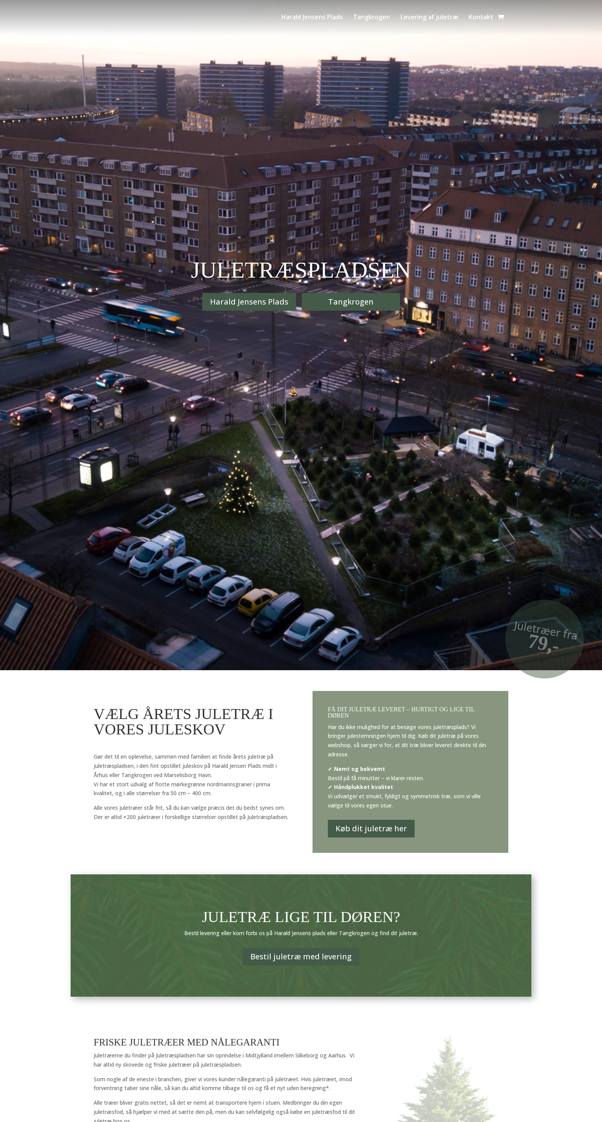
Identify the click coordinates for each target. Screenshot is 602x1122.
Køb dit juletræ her (371, 828)
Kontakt (481, 17)
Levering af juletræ (429, 17)
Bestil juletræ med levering (301, 956)
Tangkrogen (371, 17)
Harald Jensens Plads (312, 17)
